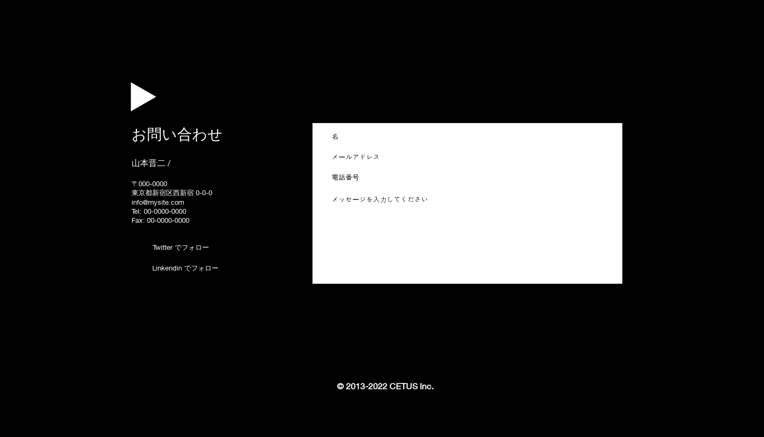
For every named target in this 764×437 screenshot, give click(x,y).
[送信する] (592, 267)
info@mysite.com (158, 202)
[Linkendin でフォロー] (185, 268)
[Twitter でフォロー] (180, 247)
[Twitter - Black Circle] (137, 247)
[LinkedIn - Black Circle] (137, 267)
